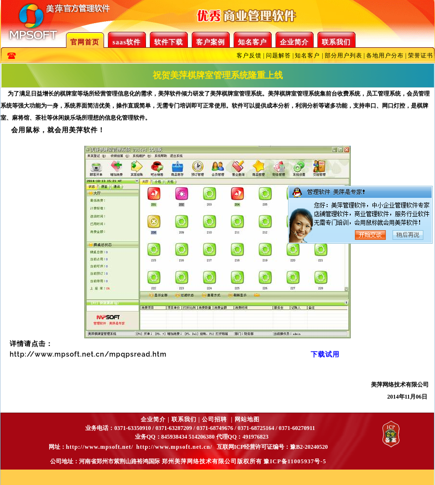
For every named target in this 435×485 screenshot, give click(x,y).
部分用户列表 (343, 55)
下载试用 (325, 354)
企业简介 (294, 42)
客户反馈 (249, 55)
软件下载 (168, 42)
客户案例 (210, 42)
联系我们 (336, 42)
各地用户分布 (385, 55)
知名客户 (252, 42)
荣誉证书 (420, 55)
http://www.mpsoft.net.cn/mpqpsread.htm (88, 354)
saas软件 (127, 42)
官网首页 (84, 42)
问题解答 (278, 55)
